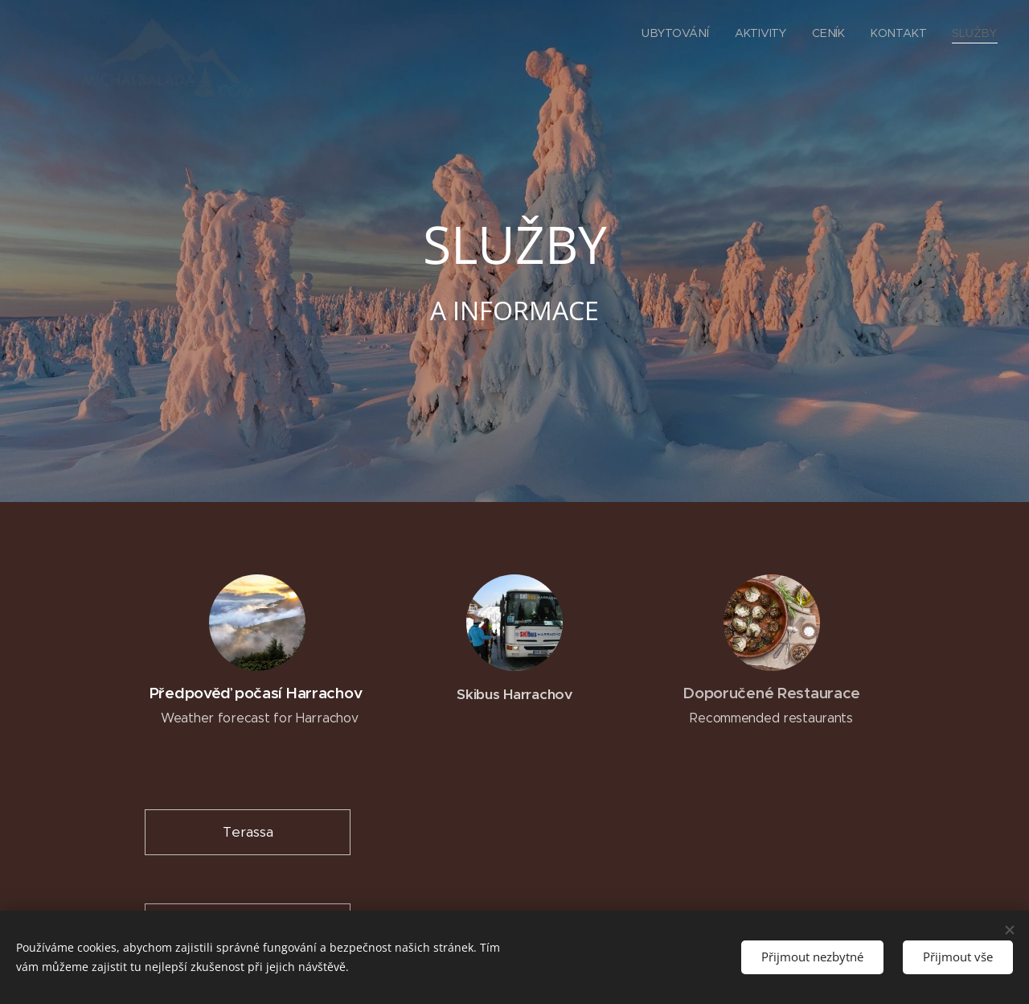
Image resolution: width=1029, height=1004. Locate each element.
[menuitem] (679, 33)
